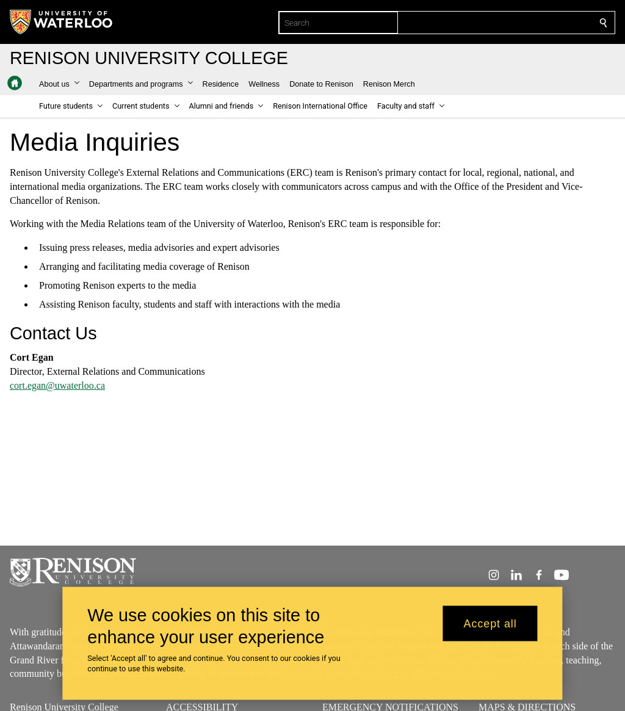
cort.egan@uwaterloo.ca (57, 385)
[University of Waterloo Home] (62, 22)
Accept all (490, 623)
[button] (59, 84)
